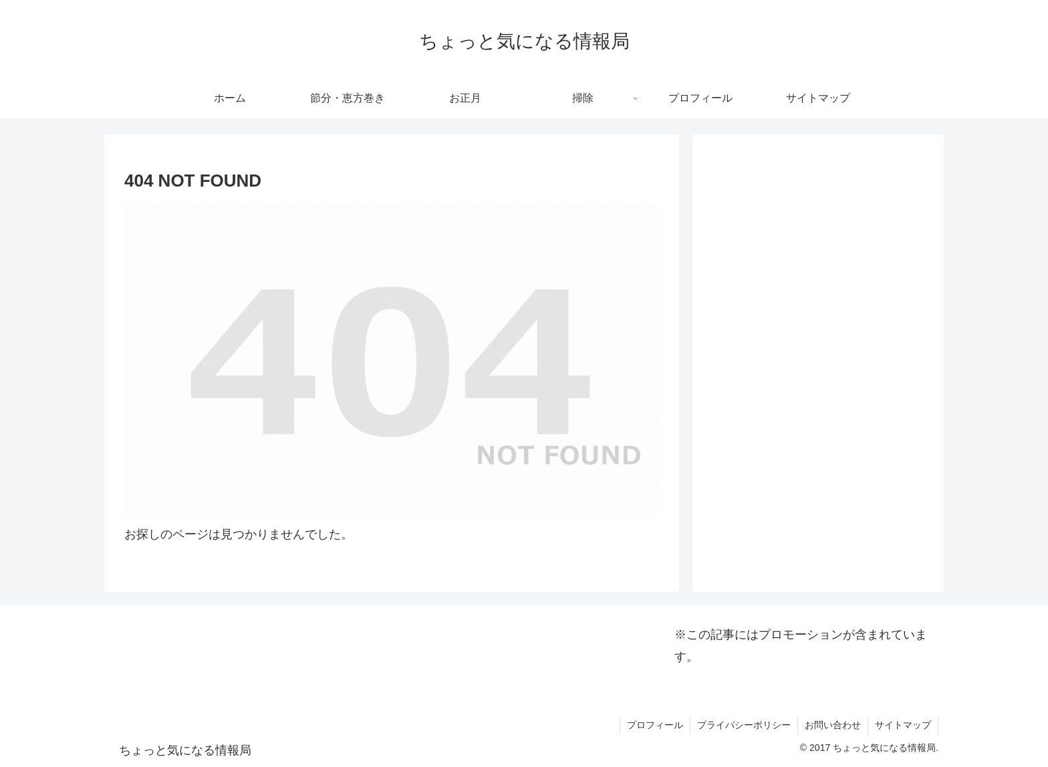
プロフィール (655, 725)
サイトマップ (903, 725)
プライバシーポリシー (744, 725)
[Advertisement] (818, 241)
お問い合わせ (833, 725)
